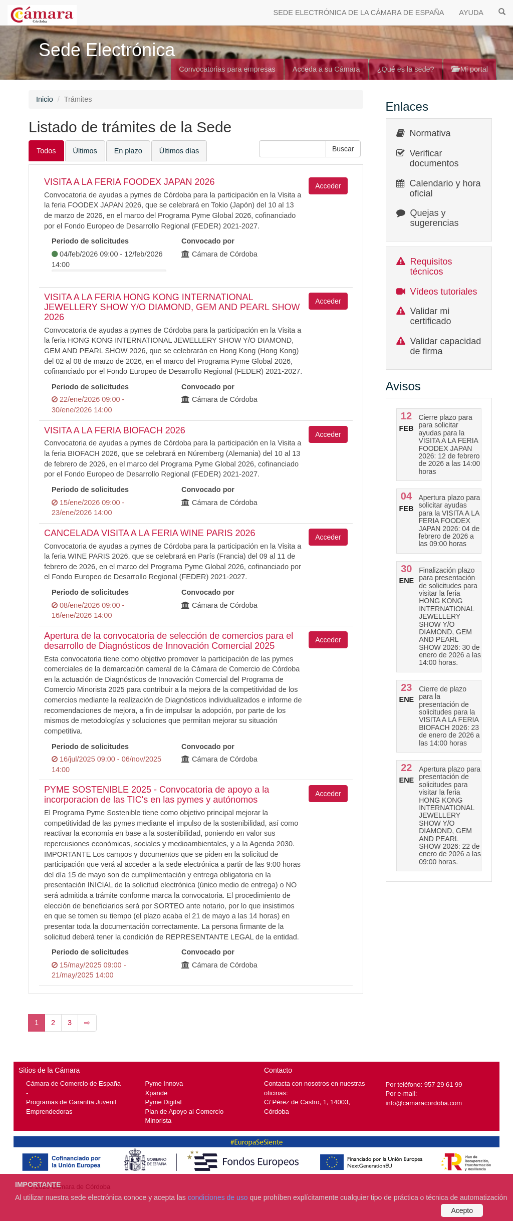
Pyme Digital (163, 1102)
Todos (46, 151)
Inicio (44, 99)
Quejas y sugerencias (434, 218)
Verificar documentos (434, 158)
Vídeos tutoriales (443, 292)
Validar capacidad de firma (445, 346)
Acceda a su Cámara (326, 69)
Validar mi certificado (430, 316)
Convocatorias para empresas (227, 69)
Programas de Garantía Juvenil (71, 1102)
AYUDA (471, 13)
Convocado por (207, 241)
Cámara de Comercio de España (73, 1083)
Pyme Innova (164, 1083)
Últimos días (179, 151)
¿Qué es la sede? (405, 69)
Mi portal (469, 69)
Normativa (430, 133)
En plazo (128, 151)
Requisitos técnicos (431, 267)
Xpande (156, 1093)
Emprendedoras (49, 1111)
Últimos (85, 151)
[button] (343, 148)
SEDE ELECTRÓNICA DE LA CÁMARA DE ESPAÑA (359, 13)
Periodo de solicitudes (90, 241)
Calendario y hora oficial (445, 188)
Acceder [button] (328, 186)
